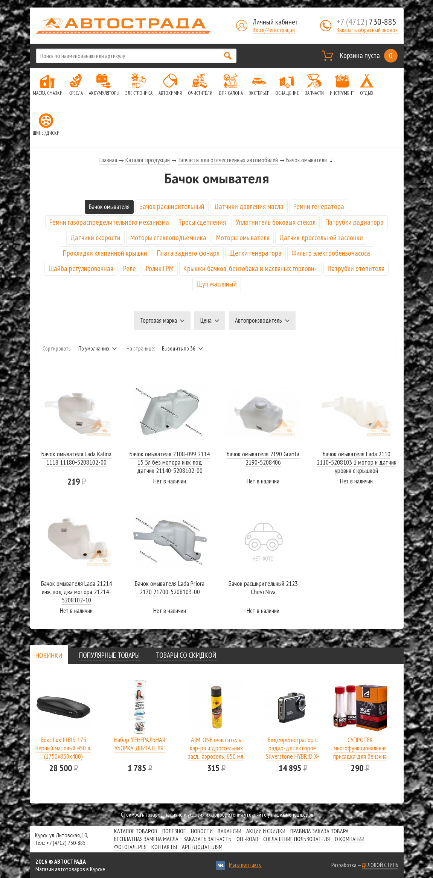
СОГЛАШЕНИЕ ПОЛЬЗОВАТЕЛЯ (296, 839)
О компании (349, 839)
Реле (129, 268)
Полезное (174, 831)
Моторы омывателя (243, 237)
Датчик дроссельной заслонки (321, 237)
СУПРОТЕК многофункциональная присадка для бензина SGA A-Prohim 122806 (360, 752)
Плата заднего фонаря (188, 253)
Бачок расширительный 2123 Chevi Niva (263, 587)
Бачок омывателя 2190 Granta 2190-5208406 (263, 458)
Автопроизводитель (258, 320)
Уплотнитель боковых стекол (276, 222)
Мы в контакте (245, 864)
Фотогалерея (130, 847)
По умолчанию (93, 348)
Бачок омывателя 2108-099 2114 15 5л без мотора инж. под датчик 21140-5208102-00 (170, 462)
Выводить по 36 (178, 348)
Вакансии (229, 831)
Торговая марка (158, 320)
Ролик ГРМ (160, 268)
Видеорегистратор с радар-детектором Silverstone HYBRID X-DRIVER (292, 752)
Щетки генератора (255, 253)
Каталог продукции (147, 160)
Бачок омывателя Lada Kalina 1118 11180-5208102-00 (76, 458)
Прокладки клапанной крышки (105, 253)
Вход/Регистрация (274, 30)
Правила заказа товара (319, 831)
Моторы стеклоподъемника (168, 237)
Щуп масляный (217, 284)
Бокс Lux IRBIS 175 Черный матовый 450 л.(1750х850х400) (63, 748)
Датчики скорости (95, 237)
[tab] (49, 655)
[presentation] (49, 655)
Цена (206, 320)
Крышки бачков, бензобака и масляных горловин (250, 268)
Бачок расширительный (171, 206)
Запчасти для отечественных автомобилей (228, 160)
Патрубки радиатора (354, 222)
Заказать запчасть (207, 839)
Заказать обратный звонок (367, 30)
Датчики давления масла (249, 206)
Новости (202, 831)
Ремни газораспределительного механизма (109, 222)
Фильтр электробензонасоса (330, 253)
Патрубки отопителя (356, 268)
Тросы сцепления (202, 222)
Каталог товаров (135, 831)
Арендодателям (202, 847)
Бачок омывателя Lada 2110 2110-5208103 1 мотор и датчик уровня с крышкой (356, 462)
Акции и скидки (265, 831)
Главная (108, 160)
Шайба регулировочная (81, 268)
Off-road (247, 839)
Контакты (164, 847)
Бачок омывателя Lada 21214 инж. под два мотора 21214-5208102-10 (76, 591)
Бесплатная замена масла (146, 839)
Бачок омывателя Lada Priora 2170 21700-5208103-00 (169, 587)
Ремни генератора (318, 206)
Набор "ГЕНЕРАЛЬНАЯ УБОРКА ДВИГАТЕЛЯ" (139, 743)
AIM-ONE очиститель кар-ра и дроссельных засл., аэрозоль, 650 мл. (216, 748)
